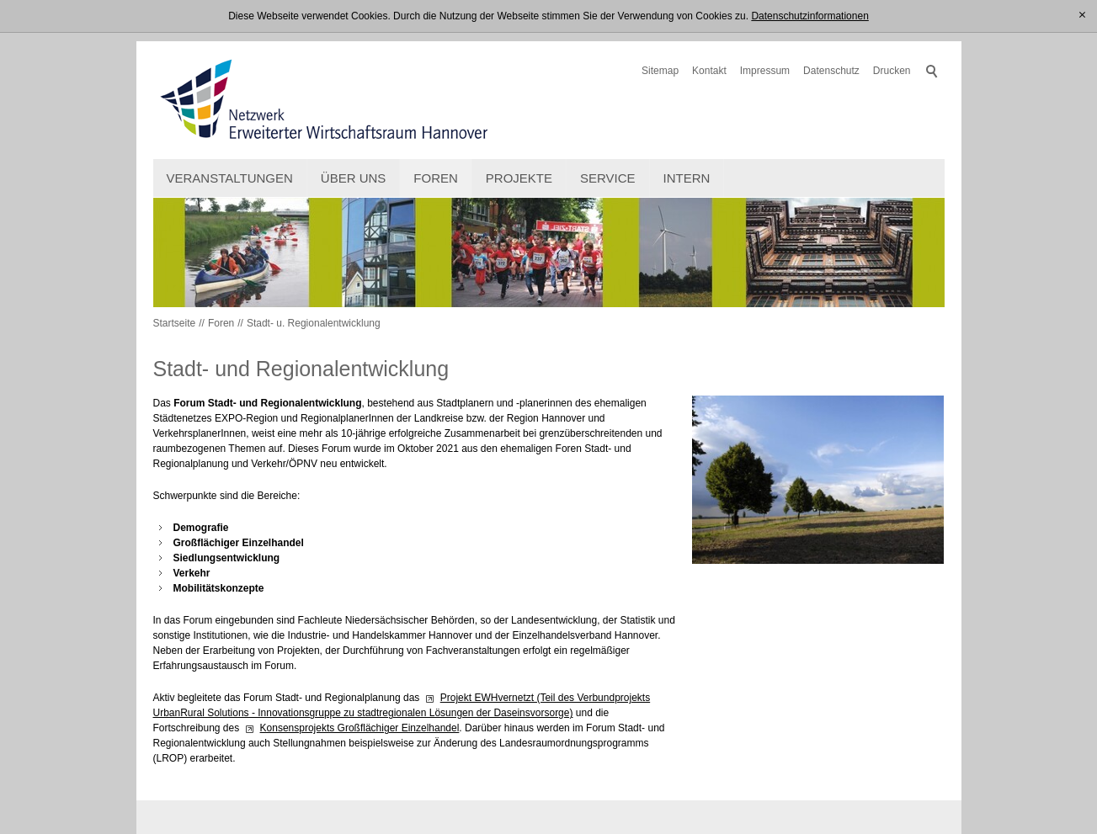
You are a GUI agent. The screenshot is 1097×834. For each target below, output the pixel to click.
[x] (1082, 15)
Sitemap (660, 71)
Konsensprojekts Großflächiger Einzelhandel (360, 728)
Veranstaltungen (230, 178)
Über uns (353, 178)
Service (608, 178)
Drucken (892, 71)
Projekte (519, 178)
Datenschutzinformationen (809, 16)
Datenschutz (831, 71)
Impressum (765, 71)
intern (687, 178)
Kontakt (709, 71)
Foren (435, 178)
